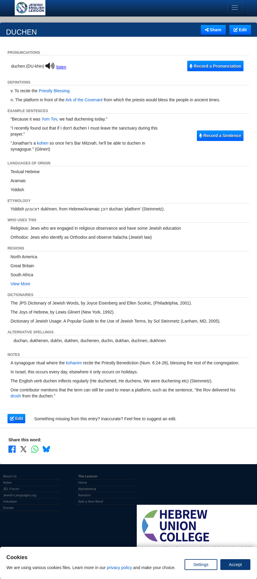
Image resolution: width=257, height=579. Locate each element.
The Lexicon (87, 476)
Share (213, 29)
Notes (7, 482)
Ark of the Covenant (84, 99)
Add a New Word (90, 501)
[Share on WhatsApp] (34, 448)
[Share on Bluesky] (46, 448)
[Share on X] (23, 448)
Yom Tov (49, 119)
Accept (235, 564)
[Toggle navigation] (235, 7)
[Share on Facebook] (12, 448)
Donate (8, 508)
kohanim (74, 362)
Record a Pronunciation (215, 66)
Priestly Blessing (54, 90)
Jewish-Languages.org (19, 495)
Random (84, 495)
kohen (42, 143)
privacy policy (119, 567)
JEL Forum (11, 489)
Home (82, 482)
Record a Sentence (220, 135)
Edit (240, 29)
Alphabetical (87, 489)
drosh (16, 396)
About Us (10, 476)
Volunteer (10, 501)
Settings (201, 564)
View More (20, 283)
